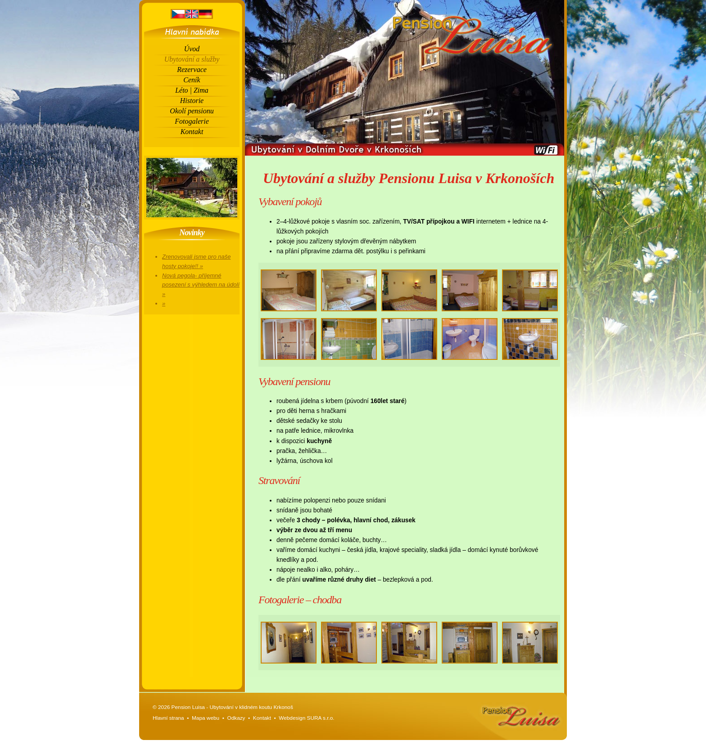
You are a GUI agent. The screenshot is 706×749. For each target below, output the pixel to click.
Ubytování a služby (192, 59)
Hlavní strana (168, 718)
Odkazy (236, 718)
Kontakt (192, 131)
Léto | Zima (191, 90)
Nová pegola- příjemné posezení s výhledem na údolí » (201, 285)
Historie (192, 100)
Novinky (191, 232)
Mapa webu (205, 718)
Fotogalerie (192, 121)
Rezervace (192, 69)
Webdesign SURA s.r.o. (306, 718)
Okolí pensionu (191, 111)
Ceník (191, 80)
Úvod (192, 49)
